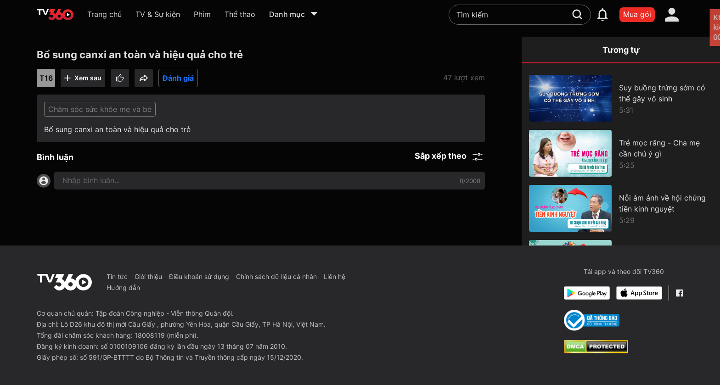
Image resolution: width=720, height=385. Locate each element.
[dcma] (596, 350)
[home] (55, 15)
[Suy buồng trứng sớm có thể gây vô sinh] (621, 98)
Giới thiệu (148, 276)
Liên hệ (334, 276)
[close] (703, 27)
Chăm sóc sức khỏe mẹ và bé (100, 109)
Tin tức (117, 276)
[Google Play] (587, 293)
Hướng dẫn (123, 287)
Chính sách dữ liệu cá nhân (276, 276)
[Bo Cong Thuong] (591, 320)
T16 (46, 78)
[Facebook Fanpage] (679, 293)
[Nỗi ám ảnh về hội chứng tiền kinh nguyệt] (621, 208)
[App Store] (639, 293)
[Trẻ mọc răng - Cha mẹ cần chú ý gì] (621, 153)
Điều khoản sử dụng (199, 276)
